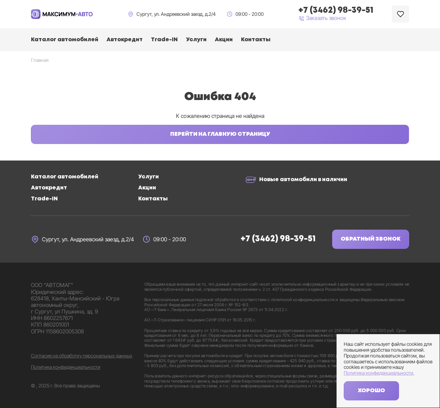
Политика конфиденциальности (65, 367)
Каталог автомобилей (64, 39)
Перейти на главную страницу (220, 134)
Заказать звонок (322, 18)
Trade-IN (164, 39)
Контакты (256, 39)
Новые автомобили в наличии (303, 179)
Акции (224, 39)
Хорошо (371, 390)
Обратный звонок (370, 239)
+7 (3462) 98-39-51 (278, 239)
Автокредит (125, 39)
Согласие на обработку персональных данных (81, 356)
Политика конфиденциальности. (379, 373)
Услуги (196, 39)
